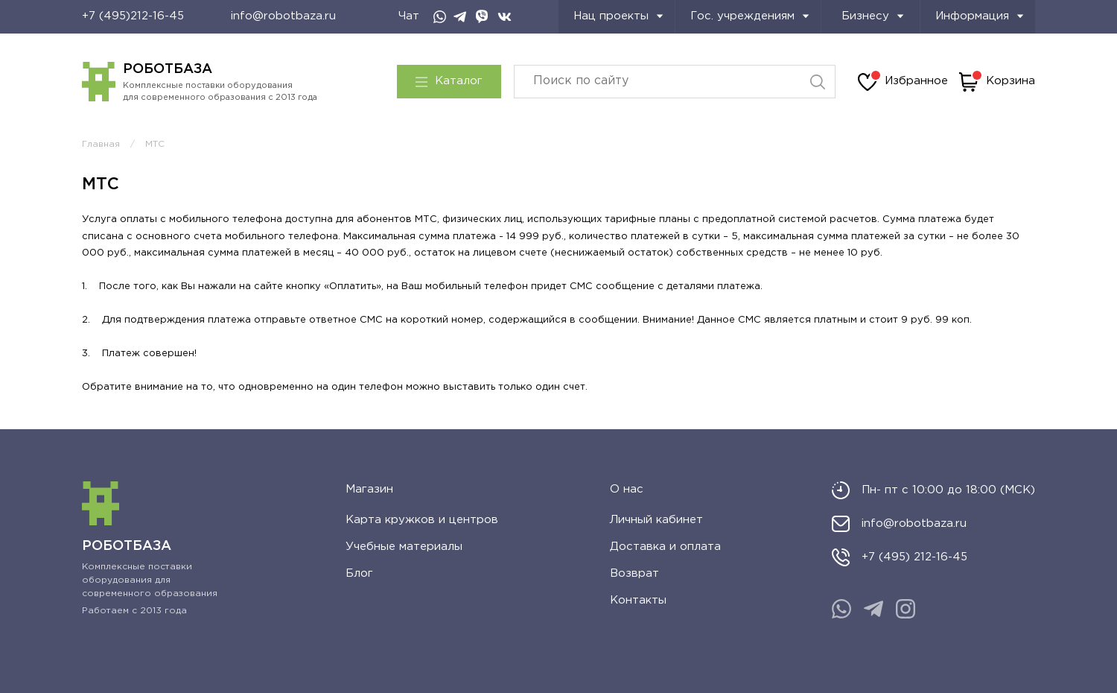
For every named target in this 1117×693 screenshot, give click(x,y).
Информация (979, 16)
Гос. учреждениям (749, 16)
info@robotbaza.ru (283, 16)
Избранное (903, 82)
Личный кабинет (656, 520)
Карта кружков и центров (422, 520)
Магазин (369, 489)
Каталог (449, 81)
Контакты (638, 600)
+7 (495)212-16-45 (133, 16)
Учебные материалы (404, 546)
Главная (101, 144)
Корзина (997, 82)
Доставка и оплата (665, 546)
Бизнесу (872, 16)
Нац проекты (618, 16)
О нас (626, 489)
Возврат (634, 573)
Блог (359, 573)
